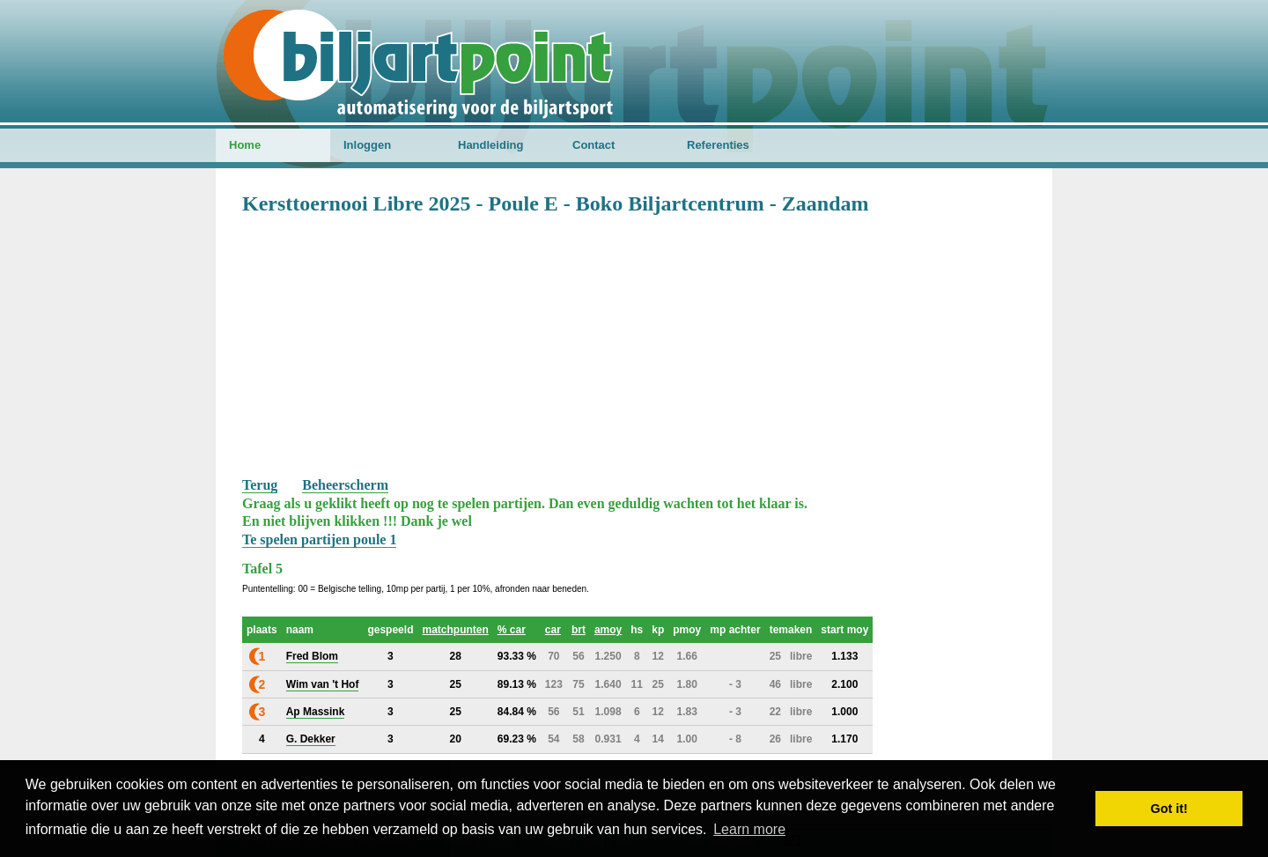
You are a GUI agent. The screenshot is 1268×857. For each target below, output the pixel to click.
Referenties (718, 144)
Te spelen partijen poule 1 (319, 539)
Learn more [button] (749, 829)
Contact (593, 144)
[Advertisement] (634, 344)
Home (245, 144)
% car (512, 630)
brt (578, 630)
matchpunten (455, 630)
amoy (608, 630)
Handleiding (490, 144)
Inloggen (367, 144)
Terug (259, 484)
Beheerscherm (345, 484)
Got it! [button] (1169, 809)
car (553, 630)
